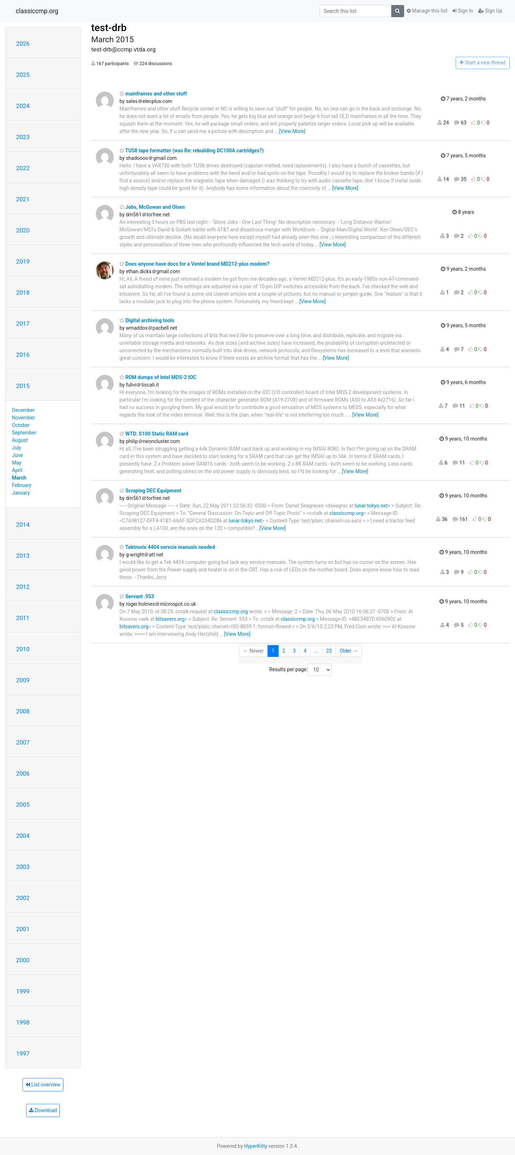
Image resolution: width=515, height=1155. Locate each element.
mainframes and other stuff (153, 94)
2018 (23, 292)
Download (43, 1110)
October (21, 425)
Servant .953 (136, 596)
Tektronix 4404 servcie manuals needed (167, 547)
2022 (23, 168)
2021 (23, 199)
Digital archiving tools (146, 320)
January (21, 493)
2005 (23, 804)
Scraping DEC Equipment (150, 490)
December (23, 410)
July (16, 448)
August (20, 440)
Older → (349, 651)
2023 (23, 137)
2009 (23, 680)
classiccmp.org (37, 11)
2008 (23, 711)
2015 (23, 385)
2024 (23, 105)
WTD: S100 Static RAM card (153, 434)
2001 (23, 929)
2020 (23, 230)
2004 (23, 835)
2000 (23, 960)
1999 (23, 991)
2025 (23, 74)
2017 (23, 323)
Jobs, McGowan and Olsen (152, 207)
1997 (23, 1053)
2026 (23, 43)
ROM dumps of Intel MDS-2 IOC (157, 377)
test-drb (109, 28)
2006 (23, 773)
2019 (23, 261)
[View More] (292, 131)
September (24, 433)
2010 (23, 649)
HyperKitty (255, 1146)
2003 (23, 866)
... (316, 651)
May (16, 463)
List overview (42, 1084)
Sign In (462, 11)
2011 (23, 617)
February (21, 485)
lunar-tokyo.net (371, 505)
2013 (23, 555)
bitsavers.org (170, 619)
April (17, 470)
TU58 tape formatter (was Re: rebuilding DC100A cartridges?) (191, 150)
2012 (23, 586)
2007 (23, 742)
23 (329, 651)
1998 (23, 1022)
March (19, 478)
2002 (23, 897)
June (17, 455)
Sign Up (490, 11)
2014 (23, 524)
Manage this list (427, 11)
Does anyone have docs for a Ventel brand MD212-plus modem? (194, 264)
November (23, 418)
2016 (23, 354)
